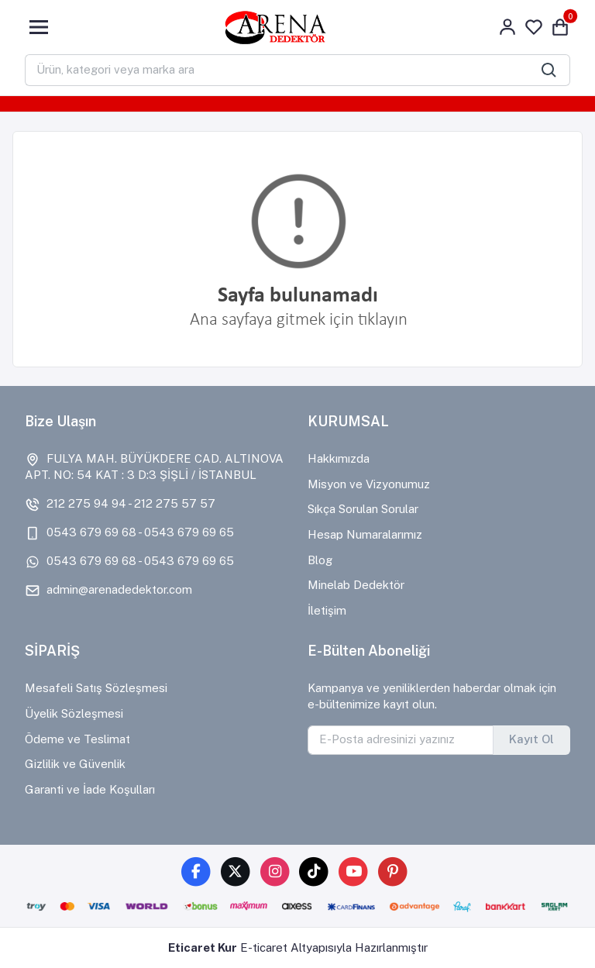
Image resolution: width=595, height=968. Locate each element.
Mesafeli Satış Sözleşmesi (96, 687)
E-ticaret (263, 947)
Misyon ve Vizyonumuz (369, 484)
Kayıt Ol (531, 739)
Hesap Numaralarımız (365, 534)
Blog (320, 560)
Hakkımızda (339, 458)
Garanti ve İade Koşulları (90, 789)
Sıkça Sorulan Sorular (363, 508)
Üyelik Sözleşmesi (74, 713)
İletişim (327, 610)
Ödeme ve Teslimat (77, 739)
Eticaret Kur (202, 947)
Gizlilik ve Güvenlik (75, 763)
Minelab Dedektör (356, 584)
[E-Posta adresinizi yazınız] (401, 740)
